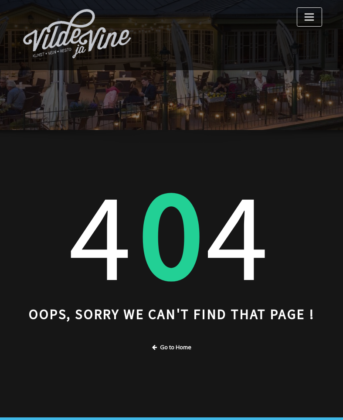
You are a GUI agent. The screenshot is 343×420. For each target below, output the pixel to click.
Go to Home (171, 347)
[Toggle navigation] (309, 17)
